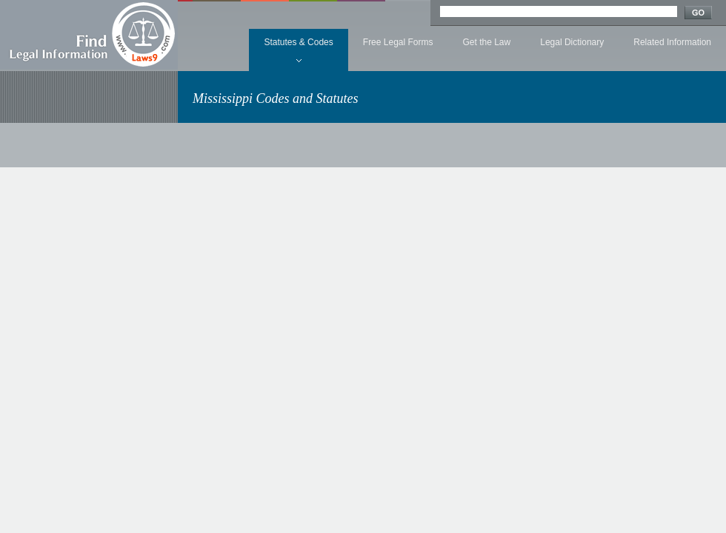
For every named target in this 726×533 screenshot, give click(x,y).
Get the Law (487, 42)
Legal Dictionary (572, 42)
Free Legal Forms (398, 42)
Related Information (672, 42)
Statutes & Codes (298, 42)
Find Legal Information (89, 35)
